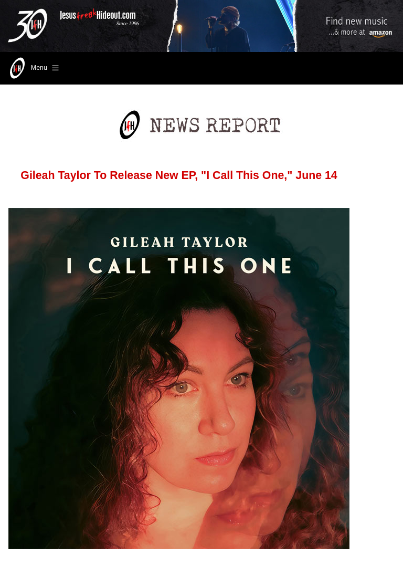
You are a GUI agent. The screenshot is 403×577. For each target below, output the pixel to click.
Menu (33, 68)
